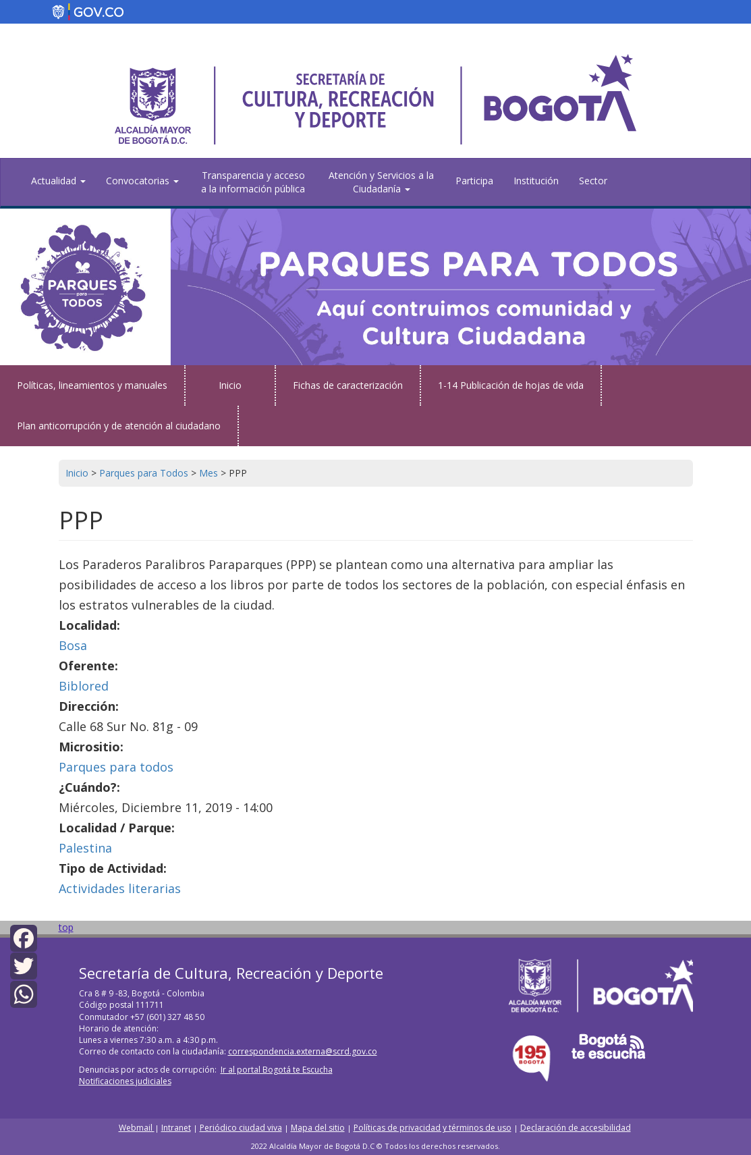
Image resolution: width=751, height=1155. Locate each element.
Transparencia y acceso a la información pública (253, 182)
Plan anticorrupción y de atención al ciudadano (119, 425)
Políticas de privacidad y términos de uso (432, 1127)
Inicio (230, 385)
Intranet (176, 1127)
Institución (536, 180)
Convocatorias (142, 180)
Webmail (137, 1127)
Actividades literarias (120, 888)
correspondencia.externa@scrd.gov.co (302, 1051)
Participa (474, 180)
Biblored (84, 686)
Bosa (73, 645)
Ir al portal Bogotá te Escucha (277, 1069)
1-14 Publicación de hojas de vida (511, 385)
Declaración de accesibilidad (575, 1127)
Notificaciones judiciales (125, 1081)
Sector (593, 180)
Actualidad (58, 180)
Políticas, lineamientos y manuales (92, 385)
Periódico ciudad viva (241, 1127)
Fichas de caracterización (348, 385)
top (66, 927)
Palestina (85, 848)
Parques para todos (116, 767)
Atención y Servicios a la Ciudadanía (381, 182)
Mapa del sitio (318, 1127)
